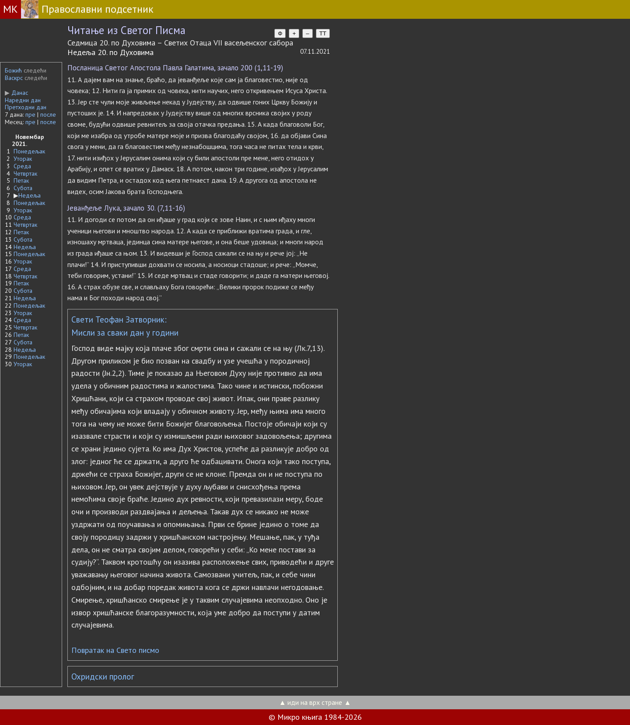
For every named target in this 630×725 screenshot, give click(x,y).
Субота (23, 188)
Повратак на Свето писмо (115, 650)
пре (30, 114)
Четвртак (25, 173)
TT (322, 33)
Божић (13, 70)
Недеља (29, 195)
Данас (16, 93)
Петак (21, 180)
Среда (22, 166)
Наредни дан (23, 100)
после (48, 114)
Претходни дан (25, 107)
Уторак (23, 159)
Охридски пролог (102, 676)
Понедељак (29, 151)
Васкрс (14, 78)
